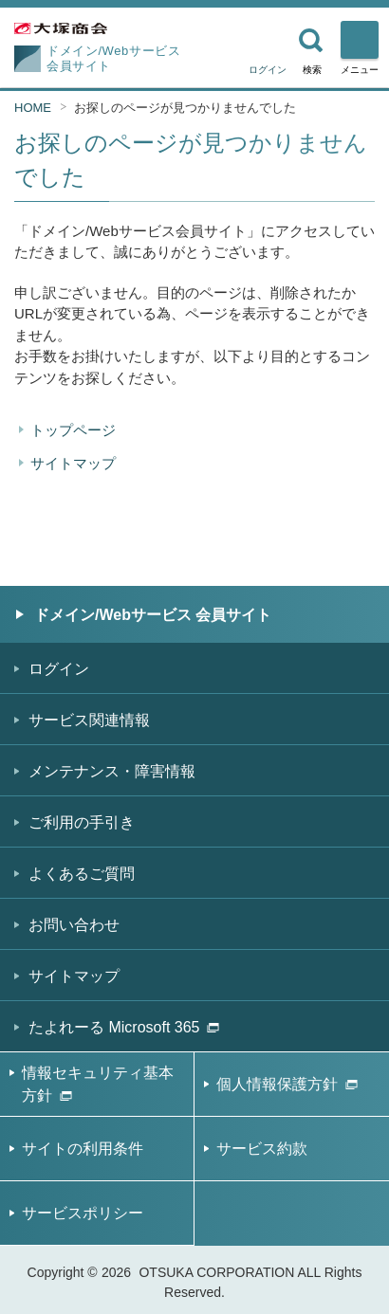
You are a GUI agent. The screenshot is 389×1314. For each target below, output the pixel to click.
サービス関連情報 (89, 720)
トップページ (73, 430)
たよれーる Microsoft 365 (123, 1027)
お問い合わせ (74, 925)
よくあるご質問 (81, 874)
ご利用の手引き (81, 822)
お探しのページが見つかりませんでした (185, 107)
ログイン (268, 69)
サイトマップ (73, 463)
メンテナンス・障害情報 (111, 771)
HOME (32, 107)
